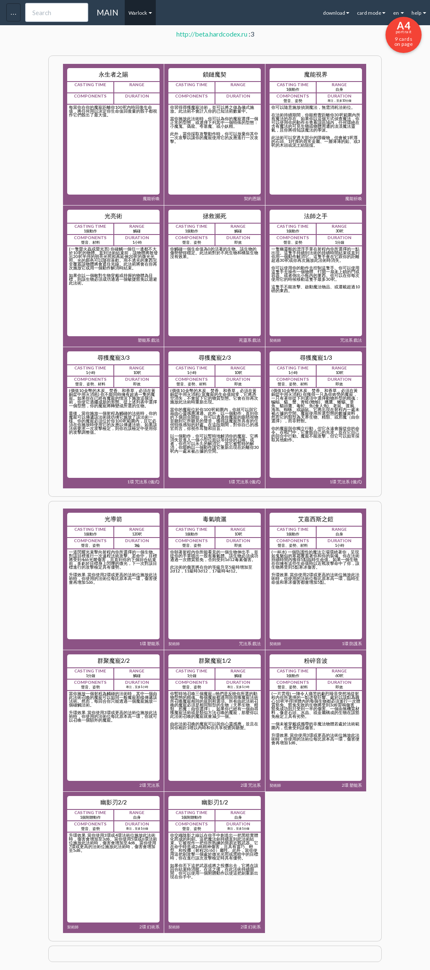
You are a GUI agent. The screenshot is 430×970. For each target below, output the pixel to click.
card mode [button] (371, 13)
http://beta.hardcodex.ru (211, 34)
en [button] (398, 13)
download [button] (336, 13)
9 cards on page (403, 33)
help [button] (419, 13)
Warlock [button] (140, 13)
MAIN (107, 12)
